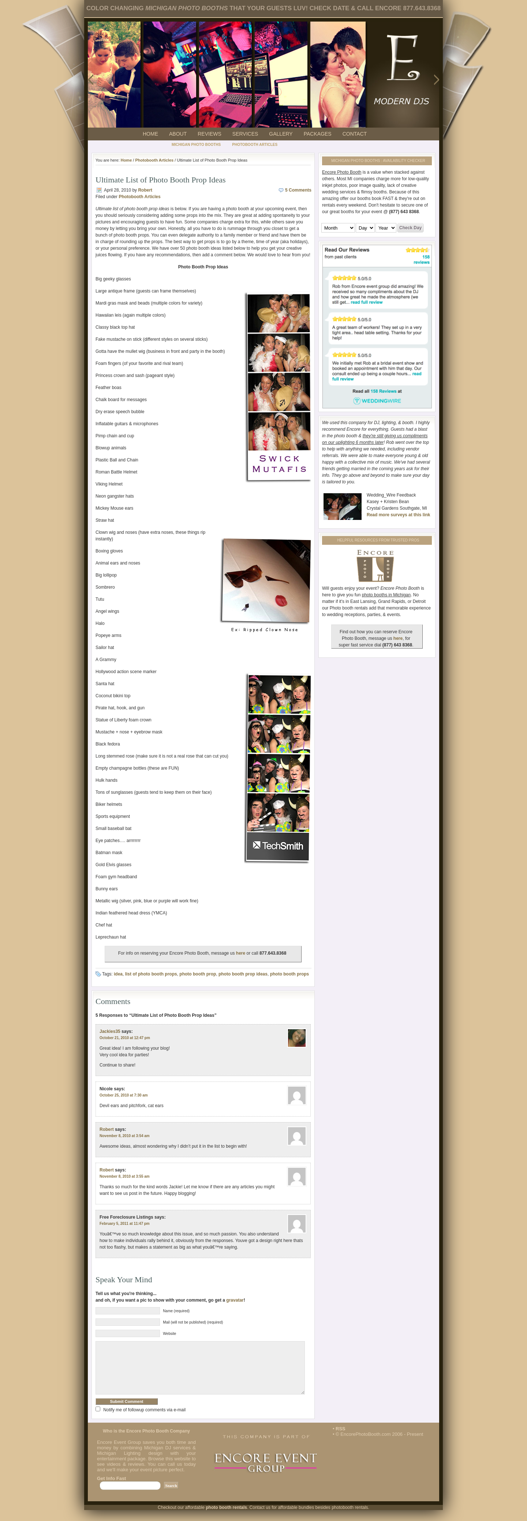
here (240, 953)
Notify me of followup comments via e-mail (144, 1420)
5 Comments (298, 190)
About (178, 134)
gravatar (234, 1300)
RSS (340, 1439)
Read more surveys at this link (398, 514)
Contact (355, 134)
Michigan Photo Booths (196, 145)
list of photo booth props (151, 974)
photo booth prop (197, 974)
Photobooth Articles (254, 145)
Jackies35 (110, 1031)
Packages (318, 134)
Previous (90, 79)
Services (245, 134)
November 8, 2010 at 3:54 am (125, 1136)
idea (118, 974)
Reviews (209, 134)
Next (437, 79)
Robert (145, 190)
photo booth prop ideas (243, 974)
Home (150, 134)
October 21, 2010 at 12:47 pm (125, 1038)
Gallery (280, 134)
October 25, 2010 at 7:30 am (124, 1095)
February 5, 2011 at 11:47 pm (125, 1224)
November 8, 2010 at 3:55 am (125, 1176)
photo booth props (289, 974)
